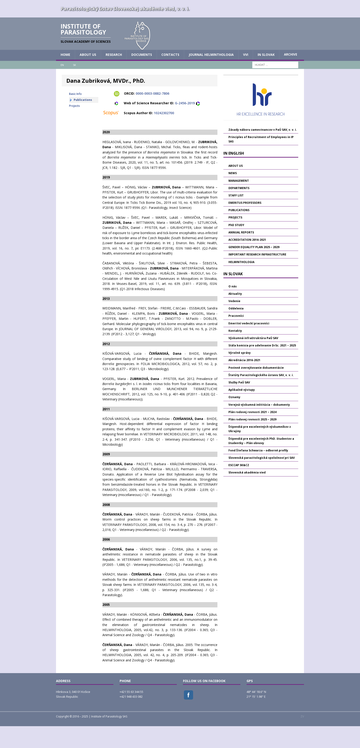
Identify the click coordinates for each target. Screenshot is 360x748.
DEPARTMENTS (238, 210)
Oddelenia (236, 330)
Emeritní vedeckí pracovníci (248, 345)
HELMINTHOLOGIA (241, 284)
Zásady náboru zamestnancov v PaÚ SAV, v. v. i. (262, 151)
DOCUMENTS (141, 76)
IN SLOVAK (266, 76)
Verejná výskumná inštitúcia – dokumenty (259, 426)
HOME (65, 76)
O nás (232, 308)
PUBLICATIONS (238, 232)
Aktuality (235, 315)
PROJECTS (235, 239)
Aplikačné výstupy (241, 412)
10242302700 (164, 134)
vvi (245, 76)
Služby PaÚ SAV (239, 404)
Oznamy (234, 419)
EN (62, 86)
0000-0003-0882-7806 (152, 115)
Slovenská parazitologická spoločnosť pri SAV (261, 480)
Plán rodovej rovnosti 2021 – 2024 (252, 434)
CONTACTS (170, 76)
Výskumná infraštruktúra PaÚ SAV (253, 360)
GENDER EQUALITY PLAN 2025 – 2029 (253, 269)
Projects (74, 128)
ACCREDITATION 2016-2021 (247, 262)
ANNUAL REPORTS (241, 254)
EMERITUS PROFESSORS (244, 225)
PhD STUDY (236, 247)
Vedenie (234, 323)
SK (74, 86)
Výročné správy (239, 375)
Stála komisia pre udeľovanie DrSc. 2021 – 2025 (262, 367)
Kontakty (235, 352)
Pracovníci (236, 338)
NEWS (232, 195)
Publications (83, 122)
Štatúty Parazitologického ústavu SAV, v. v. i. (261, 397)
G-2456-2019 (185, 125)
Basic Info (75, 116)
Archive (290, 76)
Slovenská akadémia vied (247, 494)
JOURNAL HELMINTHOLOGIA (211, 76)
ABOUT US (88, 76)
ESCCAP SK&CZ (238, 487)
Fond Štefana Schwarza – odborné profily (258, 472)
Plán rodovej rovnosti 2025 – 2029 (252, 441)
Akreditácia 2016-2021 (244, 382)
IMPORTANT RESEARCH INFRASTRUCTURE (257, 276)
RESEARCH (114, 76)
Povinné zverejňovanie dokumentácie (256, 389)
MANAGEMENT (238, 202)
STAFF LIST (236, 217)
